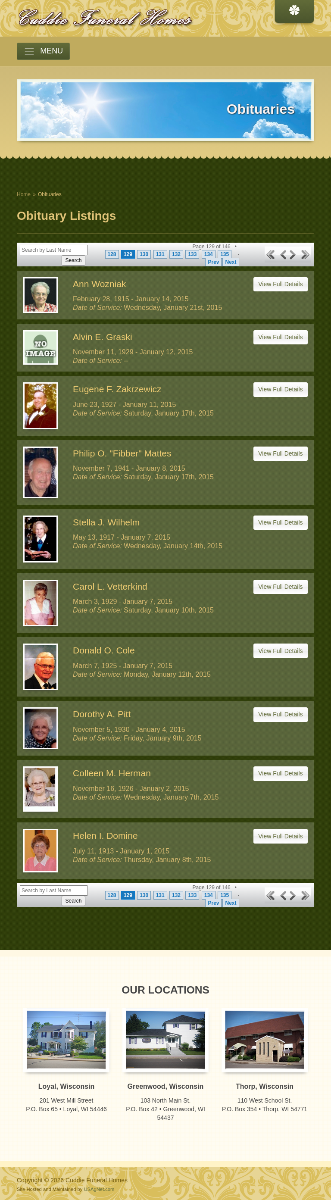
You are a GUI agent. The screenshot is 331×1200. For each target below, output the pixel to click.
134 (208, 254)
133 (192, 254)
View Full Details (280, 284)
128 (112, 254)
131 (160, 254)
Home (24, 194)
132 (176, 254)
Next (230, 262)
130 (144, 254)
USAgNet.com (99, 1189)
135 (224, 254)
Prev (213, 262)
